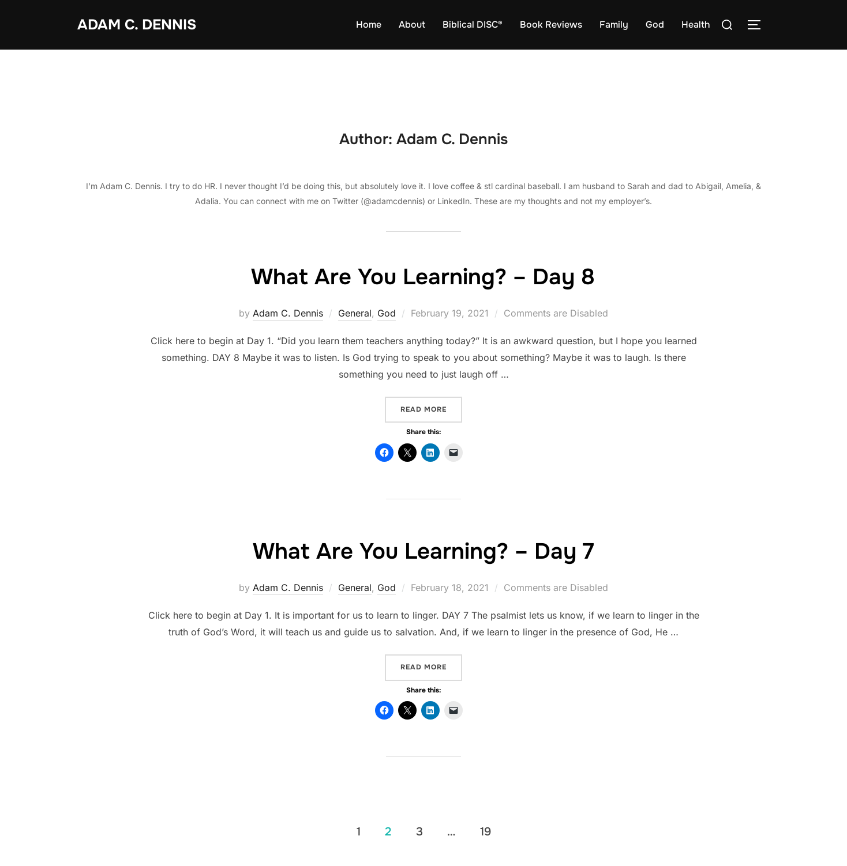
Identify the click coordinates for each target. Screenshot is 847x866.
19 (485, 831)
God (655, 24)
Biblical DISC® (473, 24)
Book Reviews (551, 24)
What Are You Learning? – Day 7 (423, 550)
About (412, 24)
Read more (431, 409)
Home (368, 24)
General (355, 313)
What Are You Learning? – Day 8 (423, 276)
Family (613, 24)
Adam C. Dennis (139, 24)
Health (695, 24)
